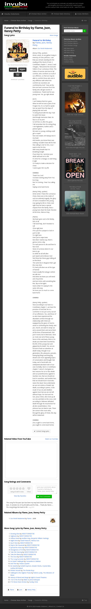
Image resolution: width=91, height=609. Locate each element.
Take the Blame (15, 554)
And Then (13, 564)
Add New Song (69, 53)
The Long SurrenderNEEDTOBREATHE (75, 122)
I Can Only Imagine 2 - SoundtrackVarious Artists (75, 88)
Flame (38, 42)
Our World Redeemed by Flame (17, 65)
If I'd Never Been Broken (18, 582)
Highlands (13, 536)
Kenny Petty (31, 590)
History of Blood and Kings (19, 577)
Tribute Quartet (24, 564)
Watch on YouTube (51, 439)
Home (6, 20)
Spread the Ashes (16, 548)
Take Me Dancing (16, 552)
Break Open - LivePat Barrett (75, 155)
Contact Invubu (69, 62)
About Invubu (68, 58)
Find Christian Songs (70, 45)
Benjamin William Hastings (40, 538)
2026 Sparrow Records (75, 180)
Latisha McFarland (16, 568)
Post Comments (44, 496)
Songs (30, 20)
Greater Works (37, 566)
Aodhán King (26, 538)
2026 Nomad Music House (75, 213)
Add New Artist (69, 48)
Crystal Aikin (46, 566)
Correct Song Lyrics (41, 431)
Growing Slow (15, 534)
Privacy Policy (68, 60)
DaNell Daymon (25, 566)
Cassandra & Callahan (33, 561)
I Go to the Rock (15, 580)
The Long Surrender (17, 559)
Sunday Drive (33, 582)
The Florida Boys (28, 570)
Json (43, 42)
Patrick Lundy (37, 573)
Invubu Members (81, 14)
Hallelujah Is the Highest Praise (20, 573)
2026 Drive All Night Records (75, 148)
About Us (52, 606)
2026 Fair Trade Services (75, 115)
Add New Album (69, 50)
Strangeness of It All (17, 550)
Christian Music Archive (37, 14)
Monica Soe (35, 541)
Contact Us (60, 606)
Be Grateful (14, 566)
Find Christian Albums (71, 43)
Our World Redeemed (45, 48)
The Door (13, 557)
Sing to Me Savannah (17, 545)
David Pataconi (25, 541)
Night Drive (14, 541)
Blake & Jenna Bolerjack (32, 580)
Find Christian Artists (70, 41)
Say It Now (14, 543)
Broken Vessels (15, 570)
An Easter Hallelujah (17, 561)
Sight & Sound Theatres (39, 577)
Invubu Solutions (10, 14)
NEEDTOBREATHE (28, 534)
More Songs (54, 35)
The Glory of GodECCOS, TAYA (75, 188)
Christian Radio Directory (61, 14)
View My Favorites (20, 496)
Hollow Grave (14, 538)
